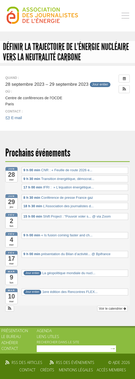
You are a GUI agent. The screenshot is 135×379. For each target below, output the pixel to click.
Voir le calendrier (112, 308)
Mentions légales (76, 369)
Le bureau (11, 336)
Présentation (14, 330)
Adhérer (9, 342)
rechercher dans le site (58, 342)
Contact (9, 348)
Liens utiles (48, 336)
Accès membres (111, 369)
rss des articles (27, 362)
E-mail (13, 118)
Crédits (47, 369)
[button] (124, 89)
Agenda (44, 330)
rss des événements (75, 362)
